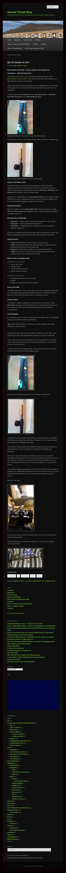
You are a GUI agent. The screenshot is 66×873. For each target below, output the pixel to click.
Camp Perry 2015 (17, 736)
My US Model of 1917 (18, 62)
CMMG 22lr (15, 785)
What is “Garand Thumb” (15, 48)
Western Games (15, 745)
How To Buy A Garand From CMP (34, 48)
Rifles (12, 776)
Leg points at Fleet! (13, 659)
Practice (12, 738)
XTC (8, 841)
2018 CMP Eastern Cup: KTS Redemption (20, 661)
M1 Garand (15, 792)
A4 (8, 721)
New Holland (14, 756)
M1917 (39, 581)
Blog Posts (17, 40)
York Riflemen (14, 759)
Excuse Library (28, 40)
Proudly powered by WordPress (33, 866)
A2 (8, 718)
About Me (43, 44)
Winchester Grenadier (17, 830)
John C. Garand (15, 727)
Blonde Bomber (17, 783)
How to (9, 805)
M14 (13, 794)
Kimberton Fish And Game (18, 754)
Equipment (11, 763)
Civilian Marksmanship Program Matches (20, 723)
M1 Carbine (13, 729)
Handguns (13, 767)
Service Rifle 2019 (13, 646)
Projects (10, 825)
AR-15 (14, 779)
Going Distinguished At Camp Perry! (19, 650)
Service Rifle (14, 812)
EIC (11, 725)
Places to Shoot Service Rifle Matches (19, 44)
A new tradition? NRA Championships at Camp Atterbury (26, 657)
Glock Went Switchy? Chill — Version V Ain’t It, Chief (24, 623)
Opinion (10, 814)
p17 (43, 581)
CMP (49, 333)
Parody (9, 817)
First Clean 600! (12, 653)
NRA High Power (12, 810)
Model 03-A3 (16, 796)
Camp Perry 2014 (17, 734)
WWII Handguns (12, 839)
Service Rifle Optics (21, 781)
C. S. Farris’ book (42, 541)
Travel (9, 834)
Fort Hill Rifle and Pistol (17, 752)
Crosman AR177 (17, 787)
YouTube (35, 44)
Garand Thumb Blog (19, 12)
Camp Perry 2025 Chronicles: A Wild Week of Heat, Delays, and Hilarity (30, 637)
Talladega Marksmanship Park (20, 741)
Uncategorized (12, 837)
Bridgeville (13, 750)
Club (8, 747)
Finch (25, 65)
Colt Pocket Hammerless (20, 772)
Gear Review (14, 765)
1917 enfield (33, 581)
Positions (10, 821)
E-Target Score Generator (15, 648)
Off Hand (37, 40)
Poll (8, 819)
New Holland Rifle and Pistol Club (18, 808)
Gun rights (10, 803)
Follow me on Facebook (15, 613)
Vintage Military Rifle (16, 743)
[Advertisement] (33, 695)
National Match (15, 732)
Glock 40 (10, 801)
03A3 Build (13, 828)
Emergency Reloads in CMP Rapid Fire (20, 639)
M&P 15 (14, 774)
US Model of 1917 (18, 581)
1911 (13, 770)
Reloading (10, 832)
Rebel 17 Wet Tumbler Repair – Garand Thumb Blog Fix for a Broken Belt (31, 626)
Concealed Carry (12, 761)
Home (9, 40)
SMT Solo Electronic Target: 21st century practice (23, 655)
